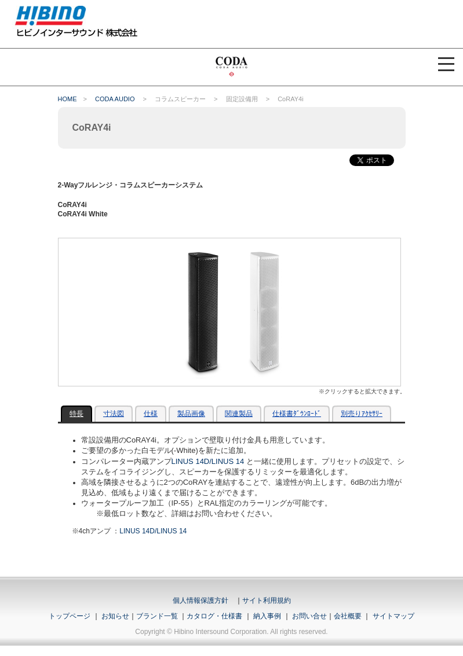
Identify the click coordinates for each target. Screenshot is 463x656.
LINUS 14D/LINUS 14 (208, 461)
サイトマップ (393, 616)
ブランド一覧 (157, 616)
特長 (76, 414)
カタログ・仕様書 (214, 616)
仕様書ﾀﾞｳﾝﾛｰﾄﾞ (296, 414)
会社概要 (348, 616)
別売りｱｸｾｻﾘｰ (361, 414)
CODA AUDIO (114, 98)
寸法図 (113, 414)
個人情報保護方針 (200, 600)
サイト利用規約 (266, 600)
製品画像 (191, 414)
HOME (67, 98)
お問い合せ (309, 616)
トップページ (69, 616)
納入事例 (266, 616)
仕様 (151, 414)
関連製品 (239, 414)
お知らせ (115, 616)
